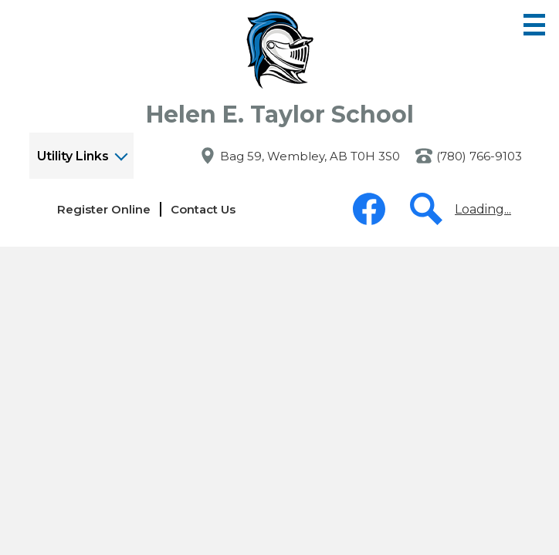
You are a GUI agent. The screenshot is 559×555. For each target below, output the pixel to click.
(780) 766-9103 (479, 156)
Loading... (483, 209)
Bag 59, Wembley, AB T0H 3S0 (310, 156)
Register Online (104, 209)
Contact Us (203, 209)
